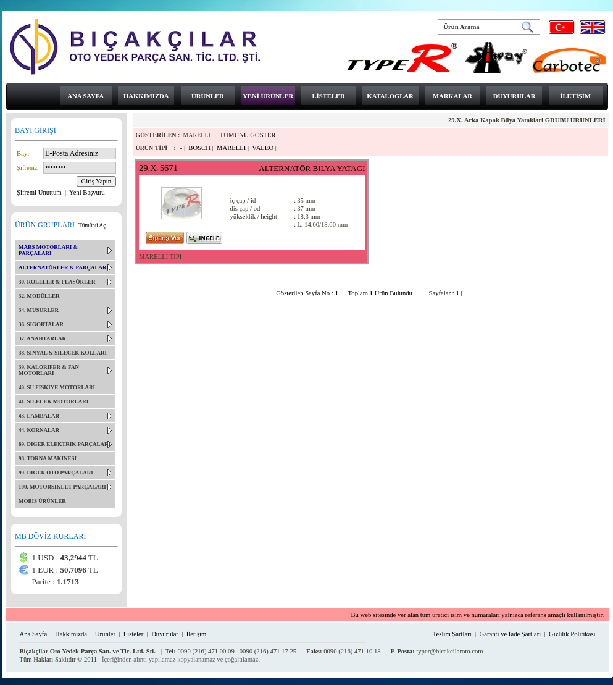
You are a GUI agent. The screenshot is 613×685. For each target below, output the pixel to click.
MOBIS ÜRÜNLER (42, 501)
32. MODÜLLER (39, 296)
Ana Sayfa (33, 634)
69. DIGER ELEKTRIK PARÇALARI (65, 444)
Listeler (133, 634)
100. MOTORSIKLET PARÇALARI (62, 487)
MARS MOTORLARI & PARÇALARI (48, 250)
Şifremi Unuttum (40, 192)
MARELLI (231, 148)
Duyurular (164, 634)
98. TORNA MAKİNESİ (48, 458)
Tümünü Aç (92, 225)
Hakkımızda (71, 634)
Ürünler (105, 634)
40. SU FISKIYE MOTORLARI (57, 387)
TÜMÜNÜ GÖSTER (248, 135)
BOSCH (199, 148)
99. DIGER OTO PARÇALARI (56, 472)
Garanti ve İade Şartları (510, 634)
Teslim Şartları (452, 634)
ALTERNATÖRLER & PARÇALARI (64, 267)
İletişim (196, 634)
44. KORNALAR (39, 430)
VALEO (262, 148)
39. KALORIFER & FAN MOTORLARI (49, 370)
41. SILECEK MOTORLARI (53, 401)
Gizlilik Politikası (572, 634)
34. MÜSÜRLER (39, 310)
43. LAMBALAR (39, 416)
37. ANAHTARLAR (42, 338)
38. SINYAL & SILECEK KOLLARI (63, 353)
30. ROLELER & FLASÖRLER (57, 282)
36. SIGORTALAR (41, 324)
